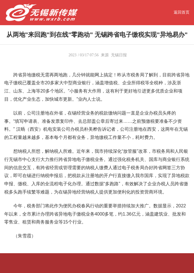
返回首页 (181, 12)
